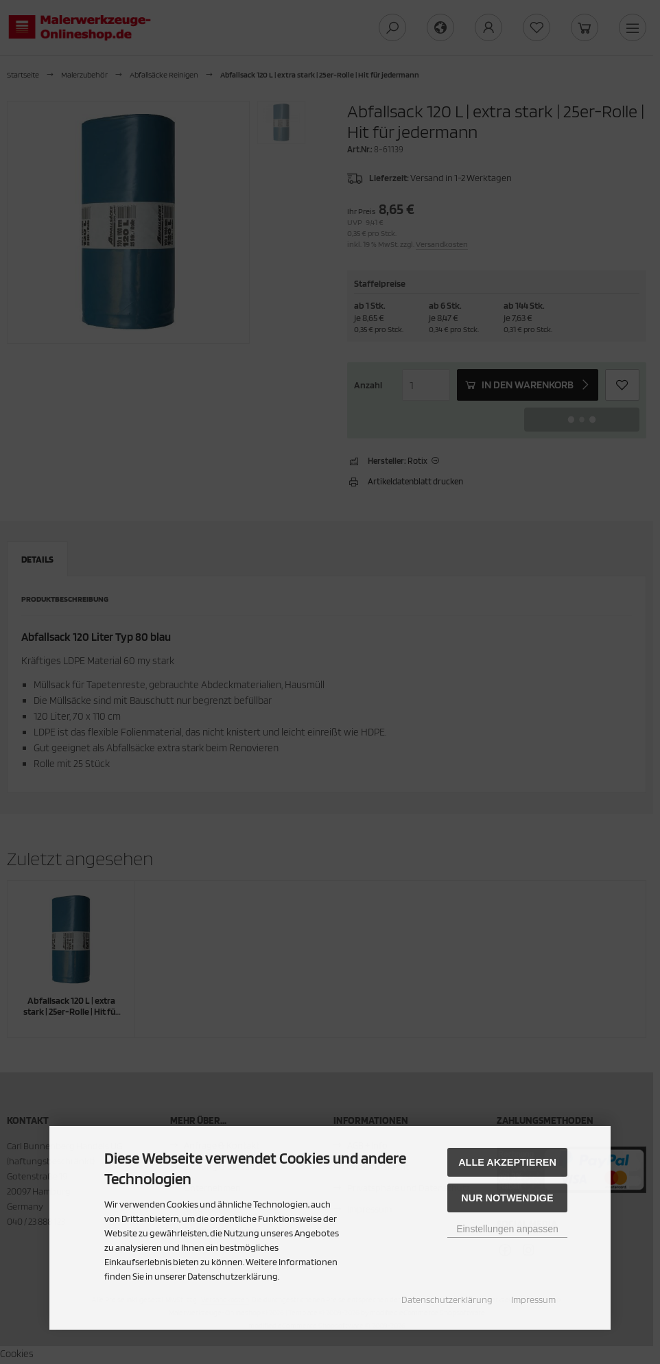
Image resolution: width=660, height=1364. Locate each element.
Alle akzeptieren (507, 1162)
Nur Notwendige (507, 1197)
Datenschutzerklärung (447, 1299)
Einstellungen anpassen (507, 1228)
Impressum (533, 1299)
